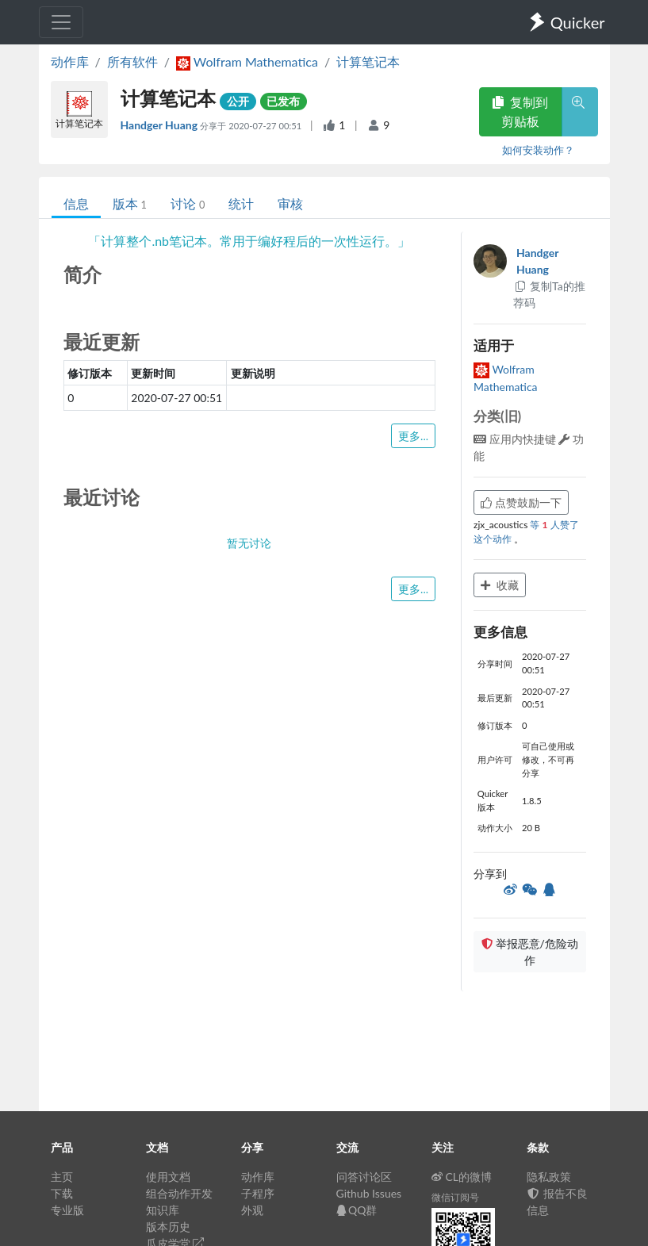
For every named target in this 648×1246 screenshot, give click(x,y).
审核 (290, 203)
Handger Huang (161, 125)
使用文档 (168, 1176)
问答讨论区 (364, 1176)
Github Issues (369, 1193)
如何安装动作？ (538, 150)
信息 (76, 203)
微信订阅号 (455, 1197)
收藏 (500, 585)
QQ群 (357, 1210)
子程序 (257, 1193)
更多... (413, 436)
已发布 (283, 101)
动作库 (70, 61)
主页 (62, 1176)
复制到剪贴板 (520, 111)
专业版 (67, 1210)
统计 (241, 203)
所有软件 (132, 61)
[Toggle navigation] (61, 22)
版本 (130, 203)
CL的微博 (462, 1176)
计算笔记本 (368, 61)
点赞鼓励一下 (521, 502)
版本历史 (168, 1226)
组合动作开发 (179, 1193)
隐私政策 (549, 1176)
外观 (252, 1210)
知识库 (162, 1210)
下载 (62, 1193)
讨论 (188, 203)
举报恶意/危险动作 (529, 952)
